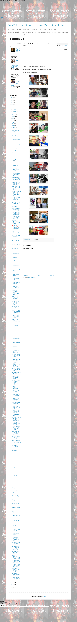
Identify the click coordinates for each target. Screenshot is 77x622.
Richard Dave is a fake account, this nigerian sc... (16, 146)
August (13, 116)
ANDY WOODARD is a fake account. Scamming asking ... (16, 403)
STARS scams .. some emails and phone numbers (16, 533)
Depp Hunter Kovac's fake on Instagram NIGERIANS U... (16, 245)
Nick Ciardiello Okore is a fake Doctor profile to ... (16, 278)
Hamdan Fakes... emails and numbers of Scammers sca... (16, 574)
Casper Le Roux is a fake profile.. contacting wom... (15, 391)
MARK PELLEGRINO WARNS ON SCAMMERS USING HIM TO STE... (16, 193)
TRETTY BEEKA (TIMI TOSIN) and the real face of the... (16, 578)
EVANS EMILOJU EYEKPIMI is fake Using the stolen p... (16, 457)
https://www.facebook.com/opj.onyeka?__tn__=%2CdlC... (16, 209)
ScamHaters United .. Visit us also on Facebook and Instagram (38, 25)
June (13, 120)
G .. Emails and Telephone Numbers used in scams (16, 260)
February (14, 127)
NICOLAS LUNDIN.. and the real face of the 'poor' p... (16, 474)
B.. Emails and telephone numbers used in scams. (16, 512)
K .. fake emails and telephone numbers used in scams (16, 561)
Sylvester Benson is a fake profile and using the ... (16, 395)
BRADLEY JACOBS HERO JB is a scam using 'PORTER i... (16, 466)
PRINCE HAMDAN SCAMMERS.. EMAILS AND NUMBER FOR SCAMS (16, 538)
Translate (64, 45)
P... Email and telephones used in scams (16, 232)
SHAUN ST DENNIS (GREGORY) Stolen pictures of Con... (16, 264)
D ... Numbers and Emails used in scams (15, 552)
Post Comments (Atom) (32, 277)
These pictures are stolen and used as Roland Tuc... (15, 399)
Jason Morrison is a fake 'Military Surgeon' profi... (15, 377)
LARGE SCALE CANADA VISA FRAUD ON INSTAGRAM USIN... (15, 327)
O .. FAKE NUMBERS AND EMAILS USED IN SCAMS (16, 203)
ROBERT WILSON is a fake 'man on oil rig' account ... (16, 411)
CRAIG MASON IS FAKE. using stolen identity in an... (16, 282)
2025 (12, 98)
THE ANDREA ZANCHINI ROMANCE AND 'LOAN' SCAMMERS (16, 350)
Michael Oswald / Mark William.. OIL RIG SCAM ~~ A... (16, 359)
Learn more (2, 17)
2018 (12, 584)
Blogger (44, 596)
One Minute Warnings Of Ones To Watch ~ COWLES (16, 437)
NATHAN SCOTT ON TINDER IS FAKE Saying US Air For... (16, 341)
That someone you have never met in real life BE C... (15, 154)
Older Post (52, 275)
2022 (12, 104)
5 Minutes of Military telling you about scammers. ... (16, 150)
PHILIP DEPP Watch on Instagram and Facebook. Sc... (16, 217)
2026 (12, 97)
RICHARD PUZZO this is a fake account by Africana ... (16, 423)
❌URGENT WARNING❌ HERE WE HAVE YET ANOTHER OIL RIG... (16, 227)
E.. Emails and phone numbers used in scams (16, 500)
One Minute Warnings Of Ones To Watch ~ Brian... (16, 369)
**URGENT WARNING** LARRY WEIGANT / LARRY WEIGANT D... (16, 364)
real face (27, 240)
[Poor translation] (4, 605)
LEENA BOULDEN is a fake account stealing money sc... (16, 482)
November (14, 111)
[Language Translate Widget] (62, 44)
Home (39, 275)
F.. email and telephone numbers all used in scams (16, 543)
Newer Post (26, 275)
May (13, 121)
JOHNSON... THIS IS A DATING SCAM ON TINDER (16, 508)
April (13, 123)
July (13, 118)
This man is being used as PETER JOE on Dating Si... (16, 407)
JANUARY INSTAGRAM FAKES (15, 478)
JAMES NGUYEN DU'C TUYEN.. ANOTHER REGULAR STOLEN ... (15, 523)
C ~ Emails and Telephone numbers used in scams (16, 496)
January (13, 129)
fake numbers (14, 206)
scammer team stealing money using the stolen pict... (16, 183)
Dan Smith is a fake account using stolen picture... (16, 307)
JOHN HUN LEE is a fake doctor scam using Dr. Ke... (16, 256)
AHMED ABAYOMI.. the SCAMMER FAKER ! (16, 316)
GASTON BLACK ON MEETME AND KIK (16, 373)
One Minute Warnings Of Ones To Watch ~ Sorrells (16, 355)
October (13, 113)
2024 (12, 100)
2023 (12, 102)
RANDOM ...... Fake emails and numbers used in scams (16, 565)
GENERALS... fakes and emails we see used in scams (16, 504)
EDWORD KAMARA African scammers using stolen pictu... (16, 213)
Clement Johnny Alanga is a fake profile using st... (15, 136)
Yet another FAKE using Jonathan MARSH (15, 241)
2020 (12, 107)
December (14, 109)
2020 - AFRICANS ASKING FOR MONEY (15, 470)
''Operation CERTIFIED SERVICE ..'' (15, 387)
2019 (12, 582)
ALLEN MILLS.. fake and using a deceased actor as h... (16, 345)
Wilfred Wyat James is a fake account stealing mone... (16, 332)
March (13, 125)
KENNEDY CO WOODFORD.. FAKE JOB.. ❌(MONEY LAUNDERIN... (15, 251)
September (14, 114)
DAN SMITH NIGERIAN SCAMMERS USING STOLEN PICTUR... (15, 292)
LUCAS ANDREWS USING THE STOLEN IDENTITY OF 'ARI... (16, 382)
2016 (12, 587)
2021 (12, 106)
